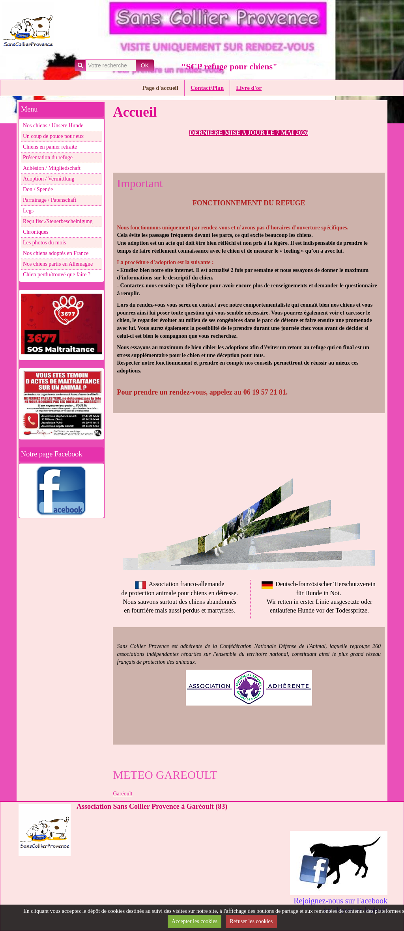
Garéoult (122, 794)
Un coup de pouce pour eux (53, 136)
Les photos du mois (44, 243)
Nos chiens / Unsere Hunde (53, 125)
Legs (28, 211)
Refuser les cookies (251, 921)
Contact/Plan (207, 88)
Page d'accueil (160, 88)
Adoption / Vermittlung (48, 179)
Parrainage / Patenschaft (49, 200)
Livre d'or (249, 88)
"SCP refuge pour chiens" (229, 66)
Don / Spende (38, 189)
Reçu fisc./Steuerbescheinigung (58, 221)
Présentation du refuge (48, 157)
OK (145, 65)
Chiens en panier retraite (50, 147)
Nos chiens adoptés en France (55, 253)
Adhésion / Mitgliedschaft (51, 168)
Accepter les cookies (194, 921)
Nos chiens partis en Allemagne (58, 264)
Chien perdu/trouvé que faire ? (56, 274)
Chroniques (36, 232)
